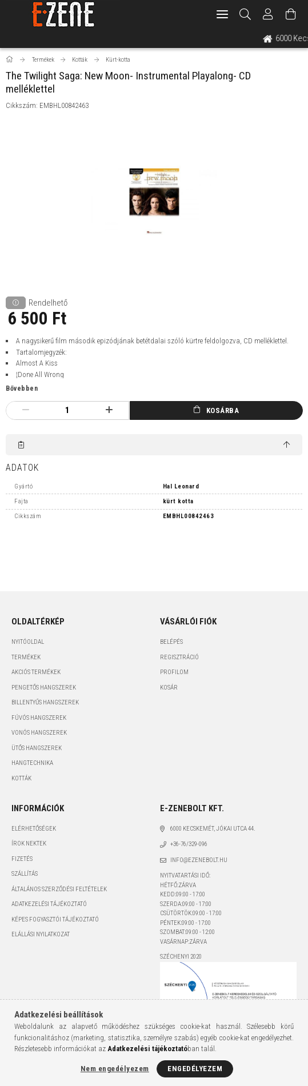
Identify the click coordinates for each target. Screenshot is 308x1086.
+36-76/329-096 (188, 844)
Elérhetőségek (33, 828)
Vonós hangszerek (39, 732)
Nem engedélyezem (115, 1068)
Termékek (26, 657)
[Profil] (268, 14)
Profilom (174, 672)
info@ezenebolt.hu (198, 860)
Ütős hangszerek (36, 748)
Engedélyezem (194, 1068)
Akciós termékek (36, 672)
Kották (21, 778)
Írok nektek (28, 843)
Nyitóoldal (27, 642)
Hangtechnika (32, 763)
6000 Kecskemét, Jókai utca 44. (212, 828)
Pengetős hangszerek (43, 687)
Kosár (169, 687)
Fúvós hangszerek (38, 718)
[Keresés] (245, 14)
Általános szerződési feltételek (59, 889)
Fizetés (22, 859)
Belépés (171, 642)
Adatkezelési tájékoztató (49, 904)
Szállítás (24, 873)
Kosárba (222, 410)
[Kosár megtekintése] (290, 14)
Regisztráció (179, 657)
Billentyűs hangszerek (45, 702)
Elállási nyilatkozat (40, 934)
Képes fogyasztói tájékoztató (55, 919)
